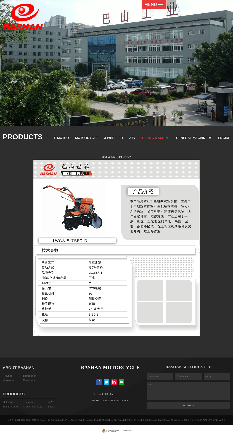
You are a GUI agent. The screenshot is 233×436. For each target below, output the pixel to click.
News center (29, 380)
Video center (9, 380)
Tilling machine (156, 138)
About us (7, 375)
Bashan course (30, 375)
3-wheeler (113, 138)
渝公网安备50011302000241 (116, 430)
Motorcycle (86, 138)
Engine (224, 138)
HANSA (221, 420)
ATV (132, 138)
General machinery (194, 138)
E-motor (61, 138)
